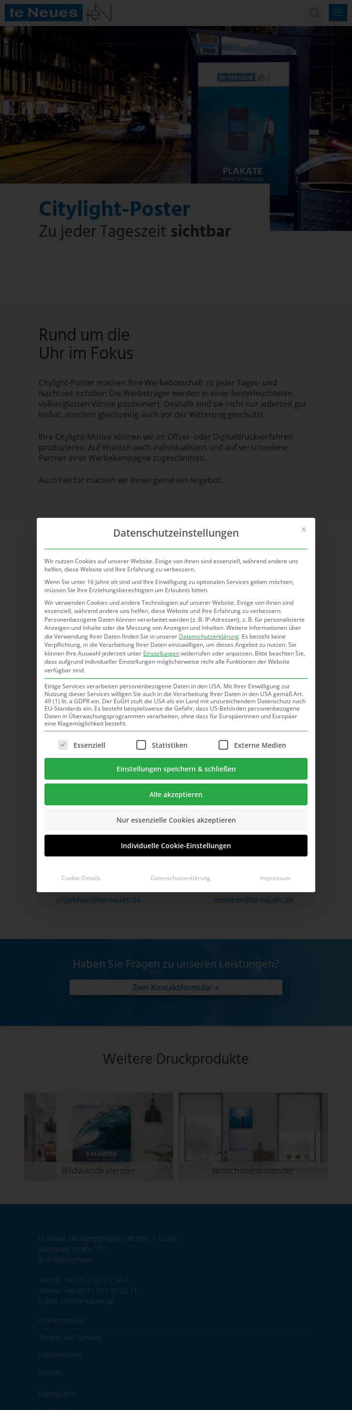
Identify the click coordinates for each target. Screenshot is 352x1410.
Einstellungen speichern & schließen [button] (176, 768)
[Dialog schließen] (303, 529)
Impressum (275, 878)
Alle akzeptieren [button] (176, 794)
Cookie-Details (81, 878)
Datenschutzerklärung (209, 636)
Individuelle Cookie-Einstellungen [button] (176, 845)
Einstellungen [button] (161, 653)
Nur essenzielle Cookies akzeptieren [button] (176, 820)
